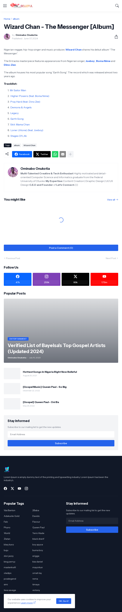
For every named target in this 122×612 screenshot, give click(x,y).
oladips (7, 573)
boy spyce (37, 544)
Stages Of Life (18, 135)
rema (35, 578)
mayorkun (37, 567)
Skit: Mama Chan (20, 124)
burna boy (37, 550)
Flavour (36, 521)
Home (7, 18)
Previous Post (13, 258)
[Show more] (70, 154)
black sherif (38, 538)
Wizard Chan (29, 145)
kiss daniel (37, 561)
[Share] (115, 37)
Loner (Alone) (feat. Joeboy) (26, 130)
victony (36, 590)
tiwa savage (10, 590)
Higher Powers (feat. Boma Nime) (29, 96)
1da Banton (9, 510)
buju (6, 550)
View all (111, 199)
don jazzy (9, 556)
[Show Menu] (5, 6)
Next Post (111, 258)
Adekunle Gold (11, 516)
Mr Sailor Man (18, 90)
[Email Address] (61, 434)
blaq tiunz (9, 544)
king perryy (9, 561)
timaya (35, 584)
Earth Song (17, 118)
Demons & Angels (21, 107)
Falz (6, 521)
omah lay (37, 573)
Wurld (7, 533)
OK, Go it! (64, 601)
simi (6, 584)
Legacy (14, 113)
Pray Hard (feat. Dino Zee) (25, 101)
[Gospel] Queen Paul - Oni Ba (41, 402)
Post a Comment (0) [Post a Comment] (61, 247)
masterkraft (10, 567)
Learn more (27, 602)
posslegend (10, 578)
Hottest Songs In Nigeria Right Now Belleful (50, 371)
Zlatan (7, 538)
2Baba (35, 510)
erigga (35, 556)
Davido (36, 516)
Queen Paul (38, 527)
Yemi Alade (38, 533)
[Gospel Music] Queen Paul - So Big (45, 386)
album (16, 18)
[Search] (117, 6)
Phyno (7, 527)
